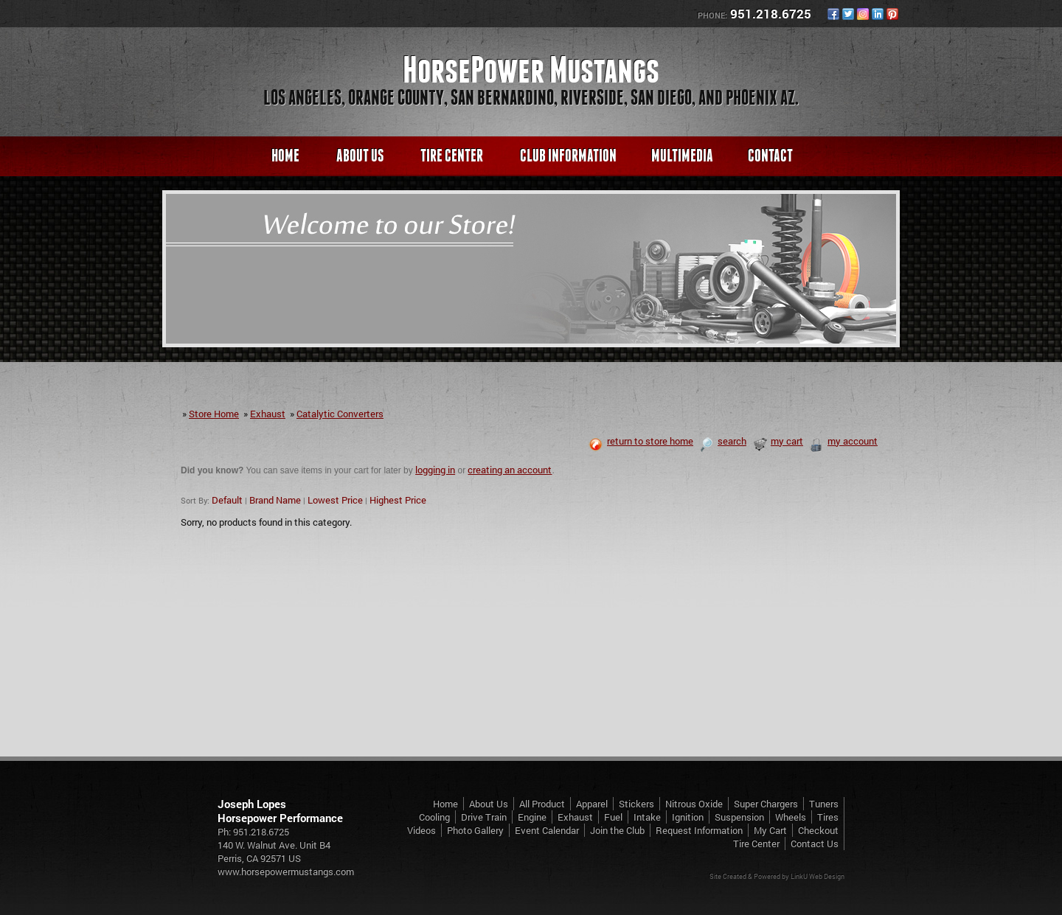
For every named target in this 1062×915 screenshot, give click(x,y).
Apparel (592, 803)
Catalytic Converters (340, 413)
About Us (360, 155)
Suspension (739, 817)
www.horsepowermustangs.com (286, 871)
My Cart (770, 830)
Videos (421, 830)
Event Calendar (547, 830)
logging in (435, 469)
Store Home (214, 413)
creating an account (510, 469)
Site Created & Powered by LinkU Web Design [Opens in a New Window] (776, 876)
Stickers (636, 803)
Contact (770, 155)
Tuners (824, 803)
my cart (777, 441)
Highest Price (397, 500)
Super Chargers (766, 803)
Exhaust (267, 413)
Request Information (699, 830)
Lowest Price (335, 500)
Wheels (790, 817)
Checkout (818, 830)
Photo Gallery (475, 830)
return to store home (641, 441)
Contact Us (815, 843)
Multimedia (682, 155)
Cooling (434, 817)
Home (285, 155)
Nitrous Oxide (694, 803)
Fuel (613, 817)
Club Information (568, 155)
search (722, 441)
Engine (532, 817)
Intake (647, 817)
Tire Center (451, 155)
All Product (542, 803)
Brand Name (275, 500)
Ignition (688, 817)
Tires (828, 817)
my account (843, 441)
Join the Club (617, 830)
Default (227, 500)
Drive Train (484, 817)
